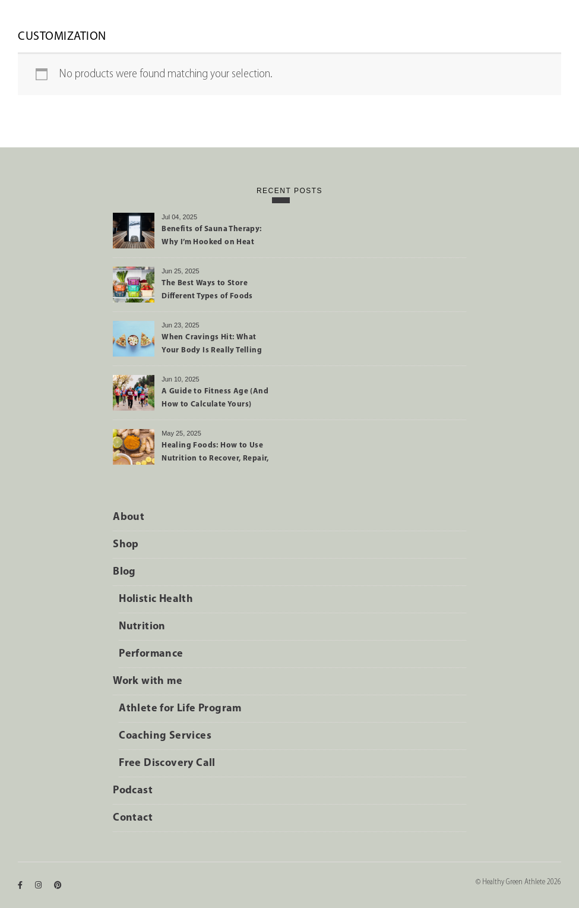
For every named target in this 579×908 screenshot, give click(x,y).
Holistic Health (156, 599)
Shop (126, 544)
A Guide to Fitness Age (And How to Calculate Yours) (215, 397)
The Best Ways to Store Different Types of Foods (207, 289)
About (128, 517)
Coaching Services (165, 736)
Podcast (133, 790)
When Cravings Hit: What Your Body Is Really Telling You (212, 345)
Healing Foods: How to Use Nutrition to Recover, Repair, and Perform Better (215, 454)
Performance (151, 654)
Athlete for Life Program (180, 708)
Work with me (147, 681)
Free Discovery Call (167, 763)
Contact (133, 818)
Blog (124, 572)
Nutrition (142, 626)
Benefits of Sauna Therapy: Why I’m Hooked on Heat (211, 235)
